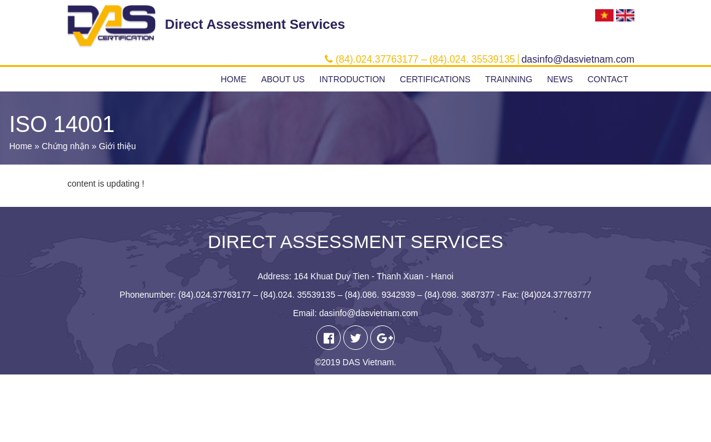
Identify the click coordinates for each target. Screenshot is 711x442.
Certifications (435, 79)
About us (283, 79)
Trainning (509, 79)
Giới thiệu (117, 146)
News (559, 79)
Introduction (352, 79)
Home (233, 79)
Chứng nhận (65, 146)
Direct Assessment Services (255, 24)
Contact (607, 79)
